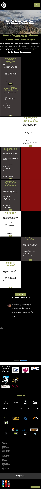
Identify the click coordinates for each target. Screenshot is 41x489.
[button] (33, 5)
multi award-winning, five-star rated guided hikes (26, 49)
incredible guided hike (17, 42)
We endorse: (4, 429)
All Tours (37, 5)
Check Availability (36, 487)
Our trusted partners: (4, 418)
